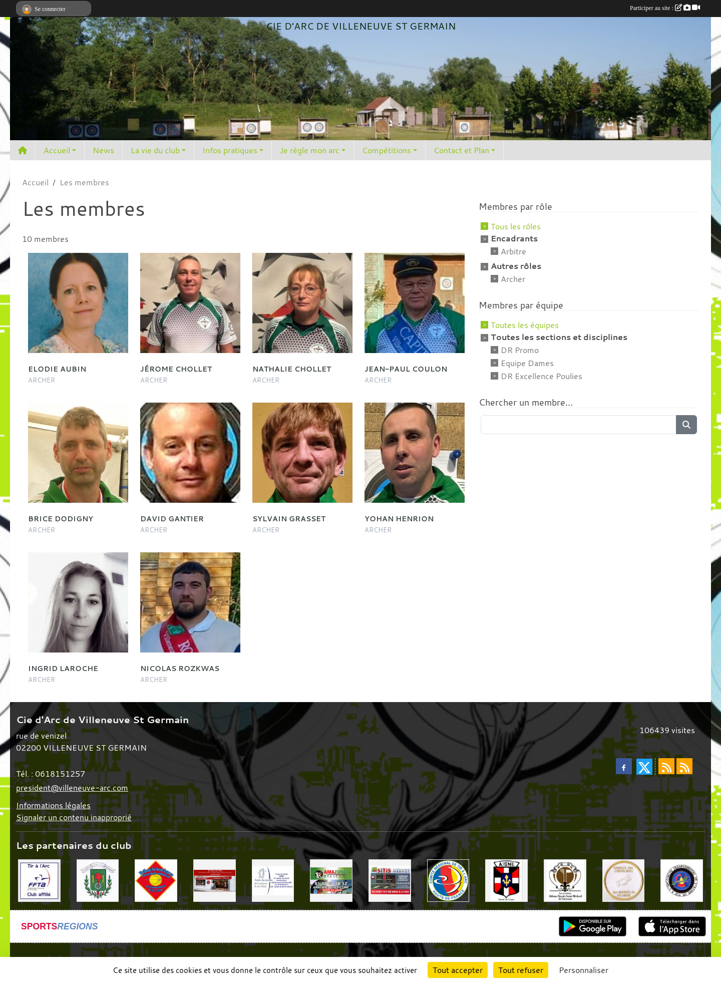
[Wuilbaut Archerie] (156, 879)
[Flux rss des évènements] (684, 766)
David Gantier (172, 518)
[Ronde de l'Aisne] (506, 879)
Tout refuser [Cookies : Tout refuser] (520, 969)
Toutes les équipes (525, 325)
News (103, 150)
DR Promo (520, 350)
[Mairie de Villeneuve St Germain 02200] (98, 879)
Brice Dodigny (60, 518)
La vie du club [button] (155, 150)
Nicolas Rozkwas (179, 668)
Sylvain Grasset (288, 518)
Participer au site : (665, 8)
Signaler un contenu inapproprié (74, 817)
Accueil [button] (57, 150)
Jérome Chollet (176, 369)
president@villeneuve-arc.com (72, 787)
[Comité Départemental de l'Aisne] (681, 879)
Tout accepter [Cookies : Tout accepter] (458, 969)
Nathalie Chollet (291, 369)
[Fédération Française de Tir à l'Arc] (39, 879)
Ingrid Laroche (63, 668)
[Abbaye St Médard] (565, 879)
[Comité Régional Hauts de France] (448, 879)
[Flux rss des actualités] (666, 766)
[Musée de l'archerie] (273, 879)
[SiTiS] (390, 879)
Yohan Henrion (399, 518)
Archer (513, 278)
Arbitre (513, 251)
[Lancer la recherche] (686, 424)
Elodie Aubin (57, 369)
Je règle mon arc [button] (309, 150)
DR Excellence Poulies (541, 376)
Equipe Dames (527, 363)
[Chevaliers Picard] (623, 879)
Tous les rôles (516, 226)
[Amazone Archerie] (331, 879)
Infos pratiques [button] (229, 150)
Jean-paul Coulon (406, 369)
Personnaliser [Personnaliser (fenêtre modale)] (583, 969)
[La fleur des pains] (214, 879)
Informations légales (53, 805)
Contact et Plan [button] (461, 150)
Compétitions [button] (386, 150)
